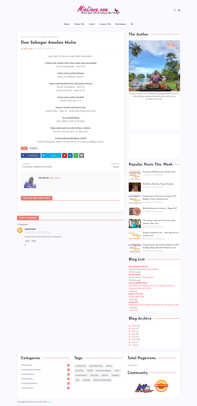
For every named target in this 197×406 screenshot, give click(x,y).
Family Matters (46, 374)
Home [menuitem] (67, 24)
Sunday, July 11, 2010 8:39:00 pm (37, 232)
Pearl (117, 370)
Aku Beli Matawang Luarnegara (143, 269)
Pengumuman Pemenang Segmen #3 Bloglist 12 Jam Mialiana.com (159, 197)
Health (90, 370)
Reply (27, 241)
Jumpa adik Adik (136, 296)
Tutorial (86, 380)
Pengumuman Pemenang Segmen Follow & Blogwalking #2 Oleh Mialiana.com (161, 246)
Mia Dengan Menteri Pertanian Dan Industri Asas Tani (159, 222)
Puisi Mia (94, 375)
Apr (134, 328)
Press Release (81, 375)
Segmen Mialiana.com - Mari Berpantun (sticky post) (161, 234)
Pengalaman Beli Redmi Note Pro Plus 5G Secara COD (154, 304)
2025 (134, 325)
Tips (77, 380)
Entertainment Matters (46, 370)
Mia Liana (28, 48)
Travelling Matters (46, 383)
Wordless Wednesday (102, 380)
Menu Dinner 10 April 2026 (141, 277)
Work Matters (46, 388)
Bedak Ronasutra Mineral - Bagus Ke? (160, 208)
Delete (34, 241)
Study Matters (46, 379)
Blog (49, 402)
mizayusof (30, 229)
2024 (134, 339)
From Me (79, 370)
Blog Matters (46, 365)
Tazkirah (31, 37)
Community (81, 366)
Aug (134, 345)
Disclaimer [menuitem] (120, 24)
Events (109, 366)
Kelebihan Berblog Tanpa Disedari (158, 184)
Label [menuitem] (91, 24)
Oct (134, 342)
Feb (134, 334)
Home (23, 37)
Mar (134, 331)
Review (105, 375)
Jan (133, 336)
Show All (134, 310)
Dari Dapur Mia (95, 366)
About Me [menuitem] (79, 24)
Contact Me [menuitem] (105, 24)
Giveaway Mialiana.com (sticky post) (159, 172)
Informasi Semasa (103, 370)
